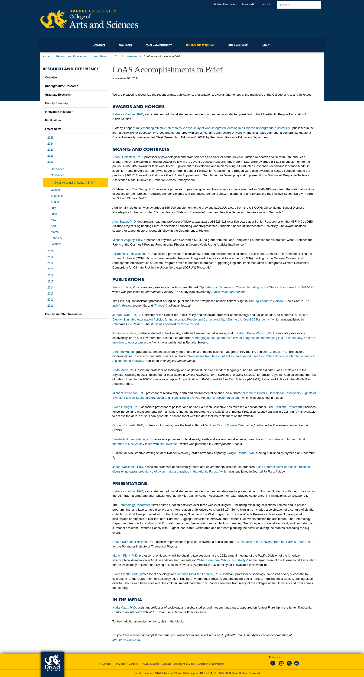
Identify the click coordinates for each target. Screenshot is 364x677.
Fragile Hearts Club (240, 453)
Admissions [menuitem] (125, 45)
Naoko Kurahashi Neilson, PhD (133, 542)
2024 (50, 143)
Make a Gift (253, 4)
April (53, 226)
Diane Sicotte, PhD (125, 574)
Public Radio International (228, 292)
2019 (50, 257)
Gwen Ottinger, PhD (126, 407)
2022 (50, 155)
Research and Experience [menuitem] (200, 45)
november (131, 56)
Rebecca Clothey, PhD (127, 114)
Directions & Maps (184, 663)
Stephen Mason (123, 351)
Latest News (99, 56)
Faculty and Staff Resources (63, 314)
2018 (50, 263)
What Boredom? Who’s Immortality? (222, 560)
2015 (50, 281)
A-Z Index (104, 663)
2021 (116, 56)
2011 (50, 305)
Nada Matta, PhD (124, 370)
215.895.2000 (222, 673)
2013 (50, 293)
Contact (166, 663)
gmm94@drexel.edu (126, 639)
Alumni (270, 4)
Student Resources (229, 4)
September (58, 196)
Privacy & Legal (150, 663)
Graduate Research (58, 94)
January (56, 244)
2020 (50, 251)
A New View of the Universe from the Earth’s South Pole (274, 542)
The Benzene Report (282, 407)
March (54, 232)
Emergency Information (211, 663)
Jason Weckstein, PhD (127, 467)
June (54, 214)
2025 (50, 137)
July (53, 208)
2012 (50, 299)
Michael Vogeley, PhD (127, 240)
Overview (51, 77)
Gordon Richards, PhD (127, 425)
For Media (119, 663)
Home (46, 56)
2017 (50, 269)
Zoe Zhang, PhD (143, 189)
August (55, 202)
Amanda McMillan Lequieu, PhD (199, 574)
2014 (50, 287)
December (57, 169)
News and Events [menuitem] (238, 45)
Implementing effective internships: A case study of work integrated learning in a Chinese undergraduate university (212, 128)
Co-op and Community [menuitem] (159, 45)
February (56, 238)
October (56, 189)
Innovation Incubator (59, 111)
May (53, 220)
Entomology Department (134, 505)
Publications (53, 120)
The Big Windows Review (265, 301)
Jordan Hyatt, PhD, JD (127, 315)
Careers (133, 663)
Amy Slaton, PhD (124, 221)
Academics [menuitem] (99, 45)
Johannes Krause (124, 333)
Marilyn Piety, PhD (124, 555)
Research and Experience (71, 56)
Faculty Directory (56, 103)
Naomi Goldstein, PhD (127, 157)
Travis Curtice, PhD (125, 287)
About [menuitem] (266, 45)
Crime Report (190, 324)
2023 (50, 149)
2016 (50, 275)
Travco (159, 305)
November (57, 175)
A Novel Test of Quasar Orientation (229, 425)
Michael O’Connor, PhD (128, 393)
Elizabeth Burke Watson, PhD (132, 254)
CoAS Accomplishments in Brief (74, 182)
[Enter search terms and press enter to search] (302, 5)
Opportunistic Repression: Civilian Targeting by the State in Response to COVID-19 (256, 287)
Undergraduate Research (61, 86)
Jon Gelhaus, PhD (275, 351)
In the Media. (176, 621)
